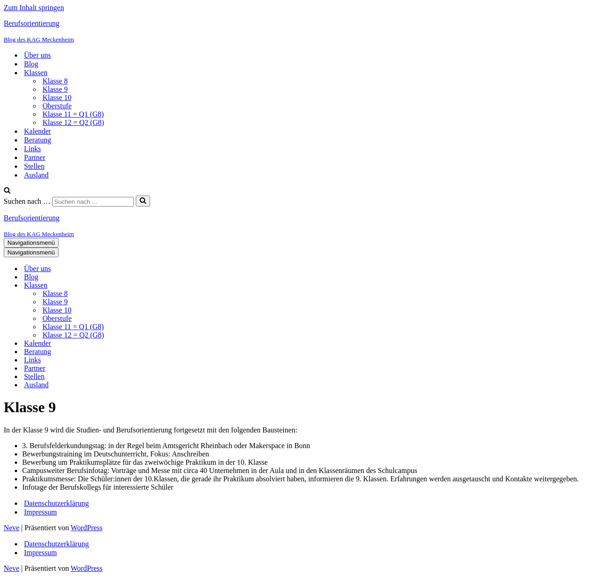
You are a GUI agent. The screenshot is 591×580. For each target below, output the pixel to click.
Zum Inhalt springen (34, 8)
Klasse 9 (55, 89)
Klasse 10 (57, 97)
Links (32, 149)
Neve (11, 528)
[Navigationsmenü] (31, 243)
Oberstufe (57, 106)
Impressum (40, 512)
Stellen (34, 166)
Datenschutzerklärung (56, 503)
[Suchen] (7, 191)
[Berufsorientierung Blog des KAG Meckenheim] (295, 31)
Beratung (37, 140)
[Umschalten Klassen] (165, 286)
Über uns (37, 55)
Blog (31, 64)
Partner (34, 157)
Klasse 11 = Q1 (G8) (73, 114)
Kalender (37, 131)
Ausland (36, 175)
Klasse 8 (55, 81)
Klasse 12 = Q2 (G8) (73, 122)
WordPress (87, 528)
